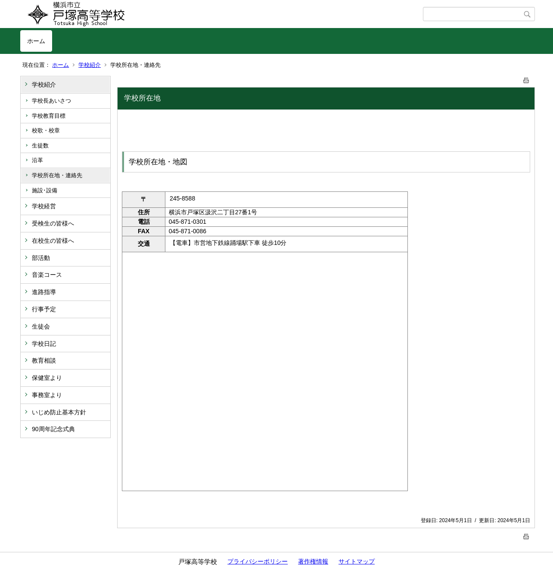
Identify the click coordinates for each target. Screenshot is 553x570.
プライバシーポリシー (257, 561)
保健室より (47, 377)
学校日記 (44, 343)
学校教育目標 (48, 116)
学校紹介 (89, 65)
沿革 (37, 160)
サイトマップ (357, 561)
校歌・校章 (46, 130)
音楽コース (47, 274)
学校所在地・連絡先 (57, 175)
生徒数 (40, 145)
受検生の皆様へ (53, 223)
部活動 (41, 257)
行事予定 (44, 309)
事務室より (47, 394)
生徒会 (41, 326)
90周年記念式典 (53, 429)
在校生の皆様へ (53, 240)
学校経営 (44, 206)
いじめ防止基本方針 (59, 412)
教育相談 (44, 360)
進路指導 (44, 291)
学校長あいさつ (51, 100)
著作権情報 (313, 561)
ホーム (36, 41)
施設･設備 (44, 190)
